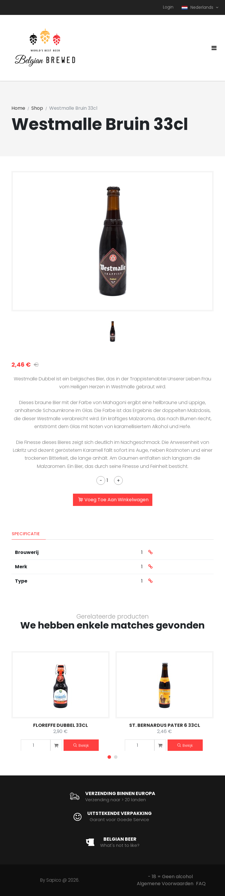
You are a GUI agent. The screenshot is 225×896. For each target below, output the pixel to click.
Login (168, 7)
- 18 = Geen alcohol (170, 876)
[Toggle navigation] (214, 48)
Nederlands (198, 7)
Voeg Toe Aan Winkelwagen (113, 500)
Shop (37, 108)
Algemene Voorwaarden (165, 883)
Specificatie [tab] (26, 534)
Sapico (53, 880)
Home (18, 108)
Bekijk (81, 745)
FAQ (201, 883)
